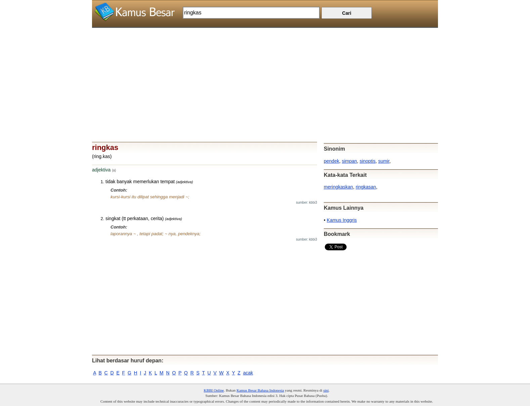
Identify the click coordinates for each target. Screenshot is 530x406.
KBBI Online (214, 390)
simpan (349, 161)
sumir (383, 161)
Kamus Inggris (342, 220)
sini (325, 390)
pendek (331, 161)
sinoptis (368, 161)
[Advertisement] (265, 75)
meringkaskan (338, 187)
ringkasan (366, 187)
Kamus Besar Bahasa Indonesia (260, 390)
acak (248, 372)
